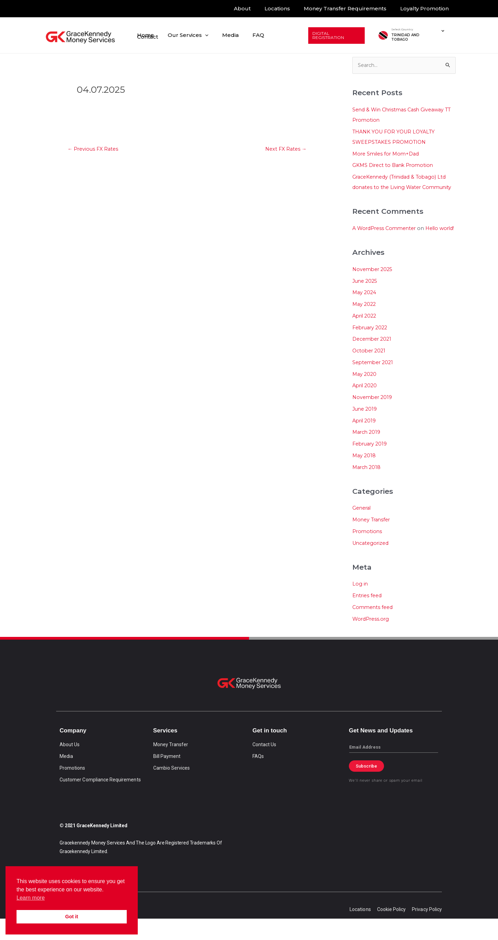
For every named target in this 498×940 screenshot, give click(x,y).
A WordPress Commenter (386, 239)
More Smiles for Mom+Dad (387, 154)
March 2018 (367, 488)
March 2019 (367, 453)
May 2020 (365, 395)
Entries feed (368, 616)
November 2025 (373, 290)
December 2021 (373, 360)
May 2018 (364, 476)
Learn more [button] (31, 898)
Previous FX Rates (94, 149)
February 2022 (371, 348)
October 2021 (370, 371)
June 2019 (365, 430)
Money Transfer (372, 541)
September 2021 (374, 383)
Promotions (367, 552)
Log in (360, 605)
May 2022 (364, 325)
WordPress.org (371, 640)
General (362, 529)
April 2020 (365, 406)
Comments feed (373, 628)
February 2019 (371, 464)
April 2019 (365, 441)
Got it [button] (71, 916)
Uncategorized (372, 564)
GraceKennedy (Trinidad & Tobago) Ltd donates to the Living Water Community (402, 187)
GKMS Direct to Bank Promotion (394, 165)
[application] (212, 35)
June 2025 (366, 302)
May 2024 (365, 313)
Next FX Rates (284, 149)
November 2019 (373, 418)
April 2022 (365, 336)
